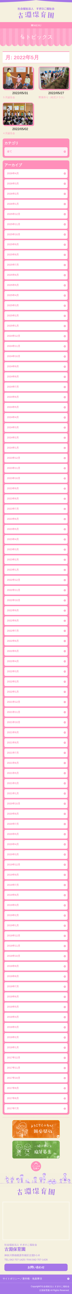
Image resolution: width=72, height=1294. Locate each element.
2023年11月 (13, 468)
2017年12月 (13, 1057)
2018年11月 (13, 945)
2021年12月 (13, 701)
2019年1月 (13, 925)
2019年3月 (13, 905)
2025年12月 (13, 214)
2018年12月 (13, 935)
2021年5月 (13, 773)
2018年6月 (13, 996)
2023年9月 (13, 488)
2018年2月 (13, 1037)
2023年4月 (13, 539)
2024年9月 (13, 366)
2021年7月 (13, 752)
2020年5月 (13, 834)
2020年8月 (13, 813)
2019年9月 (13, 874)
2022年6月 (13, 640)
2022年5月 (13, 651)
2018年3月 (13, 1027)
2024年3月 (13, 427)
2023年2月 (13, 559)
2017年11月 (13, 1067)
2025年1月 (13, 325)
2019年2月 (13, 915)
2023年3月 (13, 549)
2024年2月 (13, 437)
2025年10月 (13, 234)
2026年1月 (13, 203)
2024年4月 (13, 417)
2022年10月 (13, 600)
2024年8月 (13, 376)
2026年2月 (13, 193)
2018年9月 (13, 966)
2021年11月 (13, 712)
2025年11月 (13, 224)
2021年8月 (13, 742)
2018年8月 (13, 976)
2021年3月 (13, 783)
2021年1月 (13, 793)
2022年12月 (13, 579)
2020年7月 (13, 823)
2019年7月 (13, 884)
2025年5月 (13, 285)
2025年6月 (13, 274)
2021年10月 (13, 722)
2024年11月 (13, 346)
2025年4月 (13, 295)
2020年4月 (13, 844)
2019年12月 (13, 864)
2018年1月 (13, 1047)
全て (9, 151)
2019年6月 (13, 894)
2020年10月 (13, 803)
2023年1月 (13, 569)
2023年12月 (13, 457)
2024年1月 (13, 447)
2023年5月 (13, 529)
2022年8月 (13, 620)
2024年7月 (13, 386)
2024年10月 (13, 356)
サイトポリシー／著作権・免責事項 (22, 1278)
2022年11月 (13, 590)
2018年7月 (13, 986)
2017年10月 (13, 1077)
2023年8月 (13, 498)
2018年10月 (13, 955)
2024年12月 (13, 335)
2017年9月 (13, 1088)
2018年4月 (13, 1016)
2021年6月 (13, 762)
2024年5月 (13, 407)
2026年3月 (13, 183)
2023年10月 (13, 478)
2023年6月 (13, 518)
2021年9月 (13, 732)
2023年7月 (13, 508)
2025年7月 (13, 264)
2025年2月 (13, 315)
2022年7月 (13, 630)
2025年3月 (13, 305)
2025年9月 (13, 244)
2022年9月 (13, 610)
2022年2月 (13, 681)
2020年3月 (13, 854)
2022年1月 (13, 691)
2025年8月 (13, 254)
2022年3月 (13, 671)
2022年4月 (13, 661)
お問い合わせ (36, 1267)
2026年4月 (13, 173)
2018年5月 (13, 1006)
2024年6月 (13, 396)
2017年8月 (13, 1098)
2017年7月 (13, 1108)
